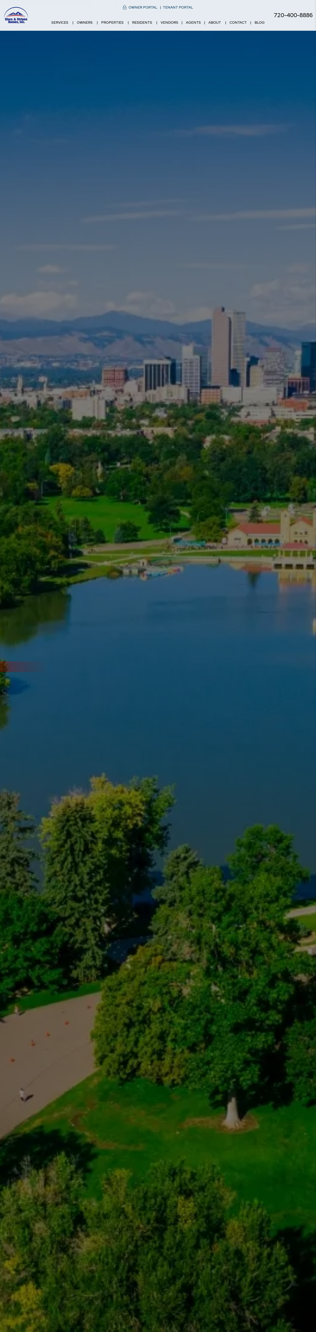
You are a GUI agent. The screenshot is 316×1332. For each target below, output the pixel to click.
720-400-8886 (293, 15)
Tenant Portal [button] (178, 7)
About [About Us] (214, 22)
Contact (238, 22)
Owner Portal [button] (143, 7)
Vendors (169, 22)
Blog (260, 22)
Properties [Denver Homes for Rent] (112, 22)
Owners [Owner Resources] (85, 22)
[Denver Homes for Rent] (130, 714)
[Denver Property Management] (76, 714)
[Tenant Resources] (239, 714)
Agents (193, 22)
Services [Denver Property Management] (59, 22)
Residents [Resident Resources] (142, 22)
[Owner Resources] (185, 714)
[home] (16, 15)
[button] (308, 540)
